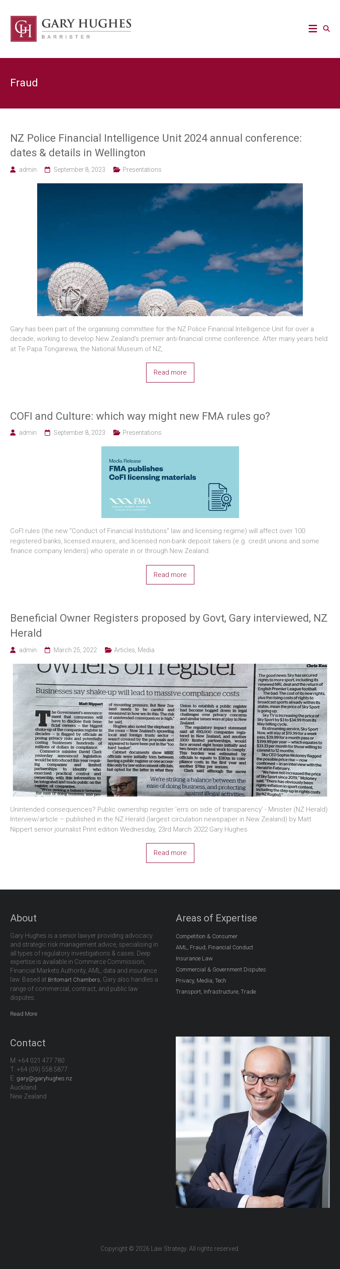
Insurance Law (194, 958)
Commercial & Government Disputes (221, 969)
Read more (170, 372)
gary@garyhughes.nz (44, 1078)
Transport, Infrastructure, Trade (216, 991)
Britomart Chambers (74, 979)
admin (28, 169)
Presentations (142, 169)
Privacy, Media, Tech (201, 980)
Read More (23, 1013)
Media (146, 650)
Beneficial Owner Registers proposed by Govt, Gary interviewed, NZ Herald (169, 625)
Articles (124, 650)
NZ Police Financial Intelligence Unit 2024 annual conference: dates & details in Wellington (156, 145)
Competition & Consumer (207, 936)
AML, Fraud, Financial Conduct (214, 947)
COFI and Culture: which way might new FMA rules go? (140, 416)
